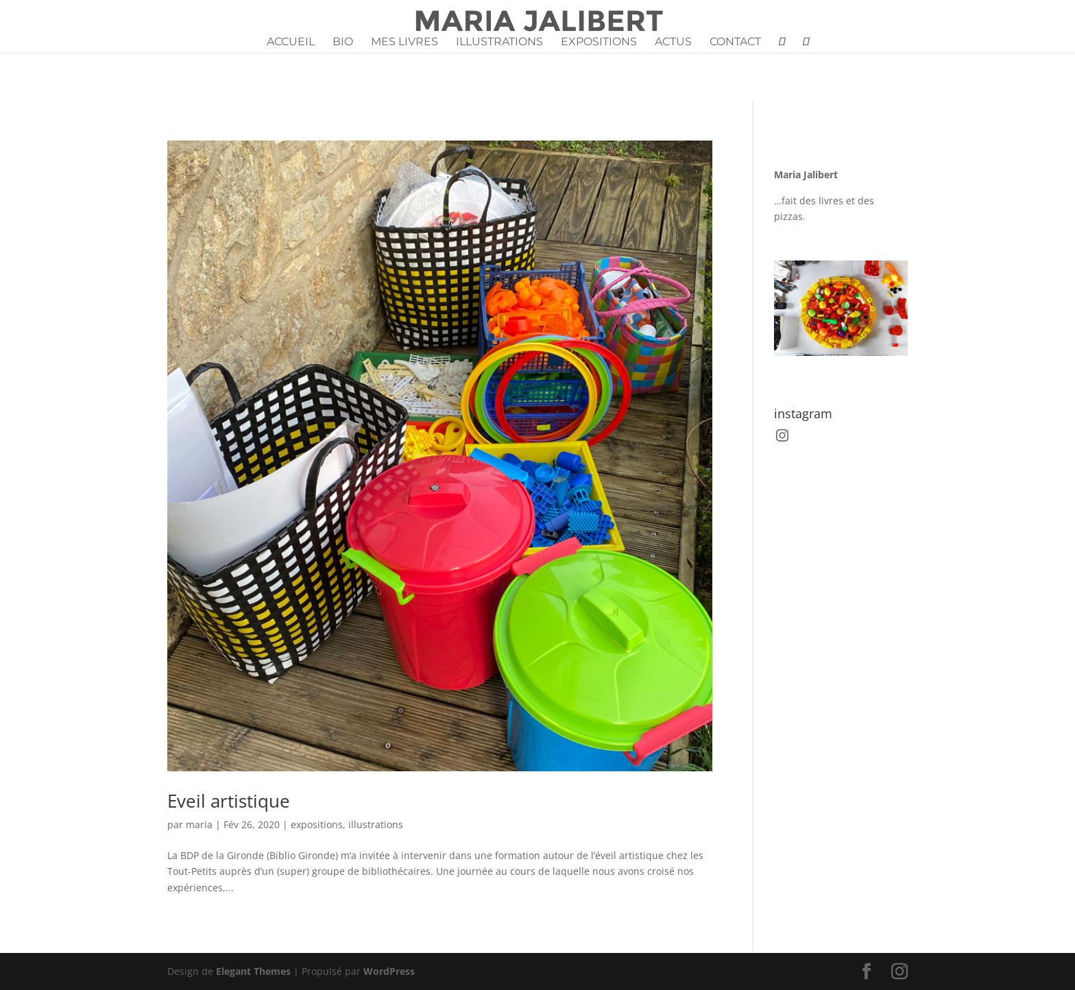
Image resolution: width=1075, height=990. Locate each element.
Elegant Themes (253, 971)
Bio (343, 42)
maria (199, 824)
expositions (317, 824)
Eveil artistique (228, 800)
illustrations (375, 824)
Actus (673, 42)
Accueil (291, 42)
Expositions (599, 42)
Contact (735, 42)
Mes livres (404, 42)
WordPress (389, 971)
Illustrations (499, 42)
